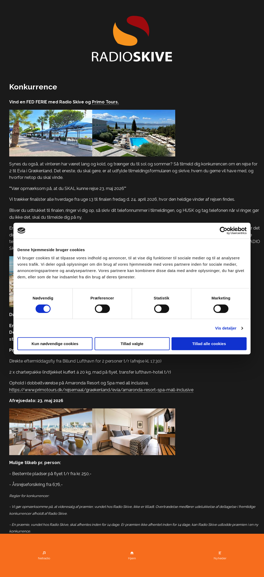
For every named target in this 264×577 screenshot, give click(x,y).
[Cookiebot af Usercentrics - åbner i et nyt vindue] (224, 231)
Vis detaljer (226, 328)
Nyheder (220, 558)
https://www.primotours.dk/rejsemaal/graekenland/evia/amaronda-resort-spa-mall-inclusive (101, 389)
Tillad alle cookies (209, 343)
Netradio (44, 558)
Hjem (132, 558)
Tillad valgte (132, 343)
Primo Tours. (105, 101)
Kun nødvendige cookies (55, 343)
